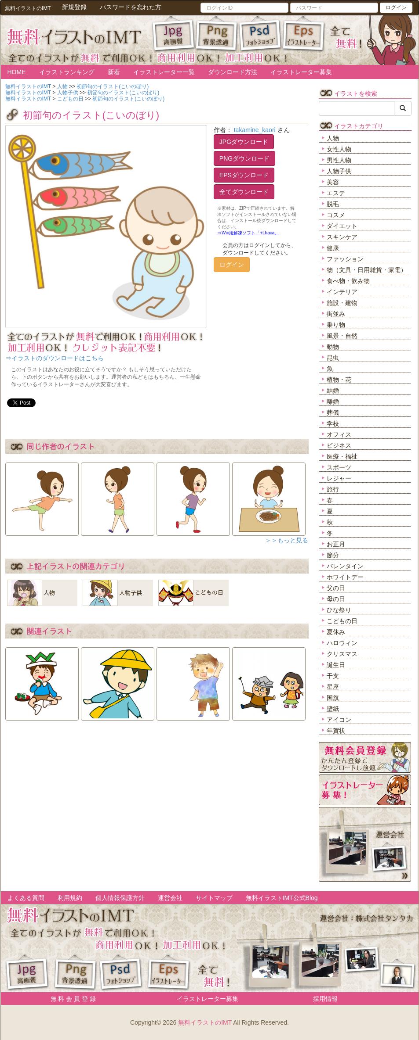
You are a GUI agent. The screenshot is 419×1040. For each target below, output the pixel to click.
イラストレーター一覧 (164, 71)
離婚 (333, 401)
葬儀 (333, 412)
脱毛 (333, 204)
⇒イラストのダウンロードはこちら (54, 358)
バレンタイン (345, 566)
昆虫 (333, 357)
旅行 (333, 489)
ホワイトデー (345, 577)
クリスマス (342, 653)
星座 (333, 686)
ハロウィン (342, 642)
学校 (333, 423)
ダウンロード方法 (232, 71)
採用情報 (325, 998)
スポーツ (339, 467)
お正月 (336, 544)
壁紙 (333, 708)
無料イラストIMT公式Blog (282, 897)
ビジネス (339, 445)
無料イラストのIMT (205, 1022)
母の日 (336, 598)
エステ (336, 193)
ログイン (396, 7)
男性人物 (339, 160)
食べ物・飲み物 (348, 280)
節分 (333, 555)
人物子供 (339, 171)
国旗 (333, 697)
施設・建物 (342, 302)
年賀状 (336, 730)
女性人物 (339, 149)
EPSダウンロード (244, 175)
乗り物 (336, 324)
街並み (336, 313)
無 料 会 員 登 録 (70, 998)
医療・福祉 (342, 456)
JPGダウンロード (243, 141)
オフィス (339, 434)
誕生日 (336, 664)
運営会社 (170, 897)
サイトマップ (214, 897)
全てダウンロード (244, 191)
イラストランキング (67, 71)
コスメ (336, 215)
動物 (333, 346)
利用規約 (70, 897)
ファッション (345, 258)
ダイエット (342, 226)
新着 (114, 71)
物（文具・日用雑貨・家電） (367, 269)
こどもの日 (342, 620)
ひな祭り (339, 609)
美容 (333, 182)
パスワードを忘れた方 (130, 7)
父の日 (336, 588)
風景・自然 (342, 335)
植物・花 (339, 379)
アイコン (339, 719)
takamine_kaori (255, 129)
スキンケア (342, 236)
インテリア (342, 291)
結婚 (333, 390)
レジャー (339, 478)
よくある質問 (25, 897)
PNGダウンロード (244, 158)
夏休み (336, 631)
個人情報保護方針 (120, 897)
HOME (16, 71)
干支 (333, 675)
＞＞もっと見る (286, 540)
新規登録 (74, 7)
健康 (333, 247)
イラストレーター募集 (301, 71)
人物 (333, 138)
